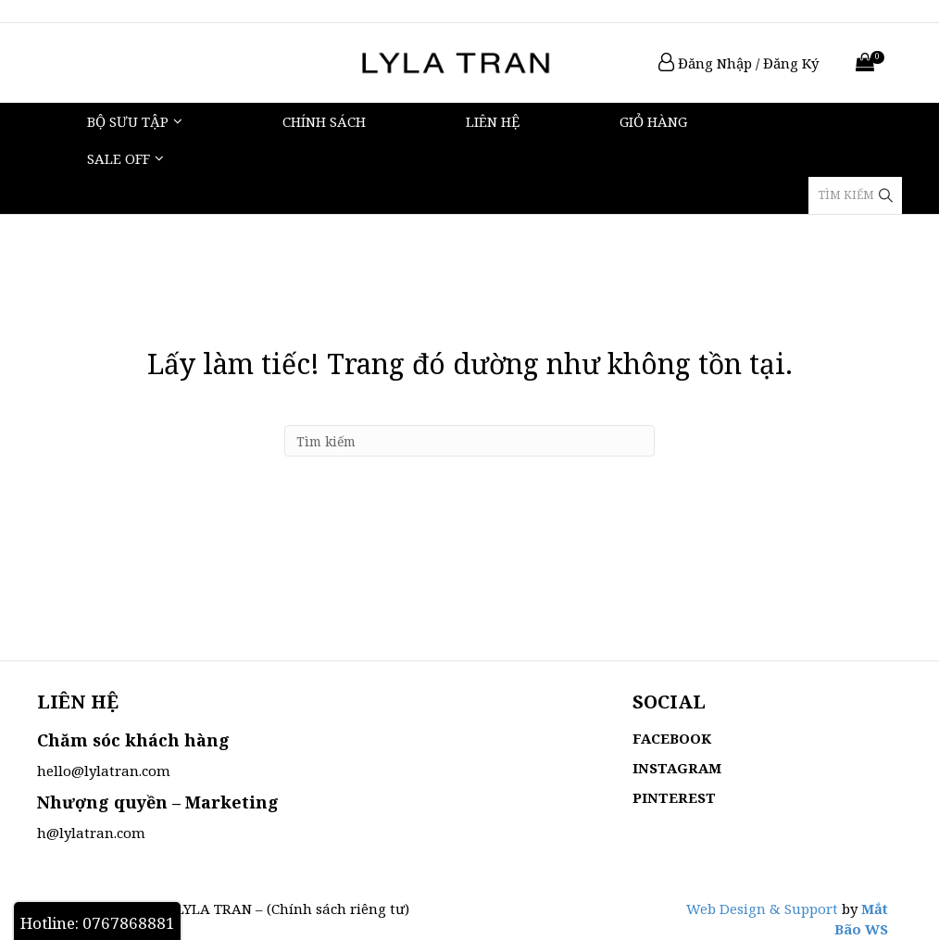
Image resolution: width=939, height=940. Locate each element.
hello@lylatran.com (103, 770)
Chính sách (324, 121)
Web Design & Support (762, 908)
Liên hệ (493, 121)
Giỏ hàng (653, 121)
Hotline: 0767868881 (97, 923)
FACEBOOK (671, 738)
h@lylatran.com (91, 832)
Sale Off (118, 158)
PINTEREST (674, 797)
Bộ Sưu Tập (128, 121)
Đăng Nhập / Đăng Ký (738, 63)
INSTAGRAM (676, 767)
